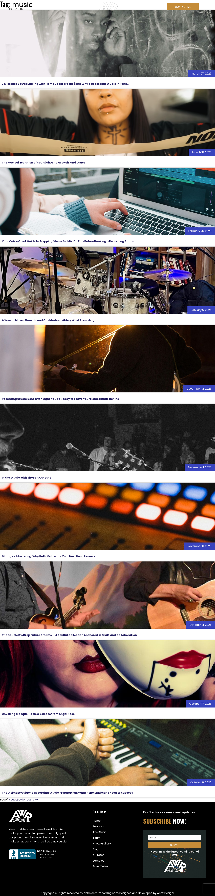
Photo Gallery (102, 843)
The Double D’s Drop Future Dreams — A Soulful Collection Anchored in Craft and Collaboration (69, 635)
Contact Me (183, 7)
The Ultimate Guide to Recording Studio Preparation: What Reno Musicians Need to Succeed (67, 793)
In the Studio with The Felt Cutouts (26, 478)
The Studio (99, 832)
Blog (95, 849)
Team (96, 838)
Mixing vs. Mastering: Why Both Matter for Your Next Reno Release (48, 556)
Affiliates (98, 855)
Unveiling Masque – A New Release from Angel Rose (38, 714)
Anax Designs (166, 893)
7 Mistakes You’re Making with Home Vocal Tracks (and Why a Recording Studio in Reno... (65, 84)
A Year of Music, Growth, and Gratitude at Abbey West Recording (48, 320)
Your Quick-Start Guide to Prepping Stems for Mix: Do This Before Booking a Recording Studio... (69, 241)
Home (97, 821)
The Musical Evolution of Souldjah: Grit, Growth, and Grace (43, 162)
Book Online (100, 866)
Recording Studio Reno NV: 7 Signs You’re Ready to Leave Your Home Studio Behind (60, 399)
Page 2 (13, 799)
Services (98, 826)
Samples (98, 861)
